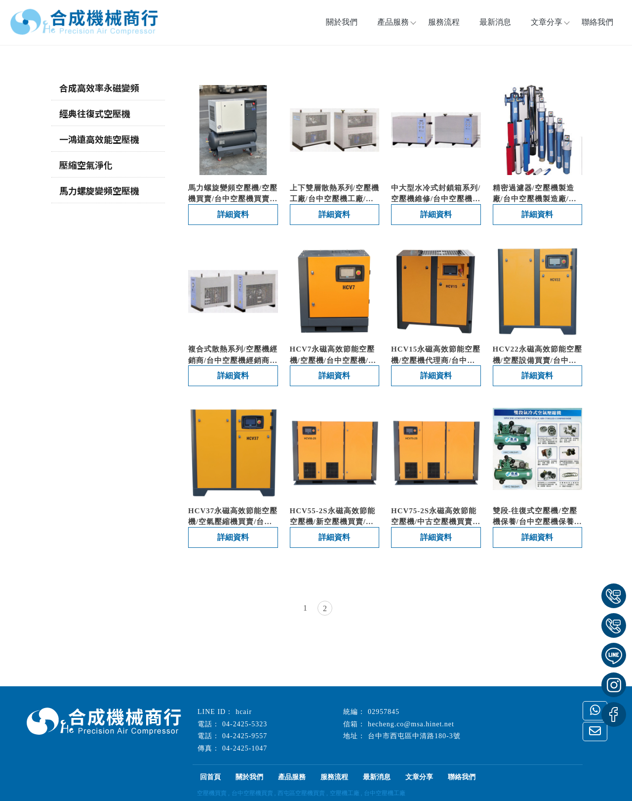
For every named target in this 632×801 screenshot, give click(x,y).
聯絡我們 (597, 22)
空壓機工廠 (344, 793)
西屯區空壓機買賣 (301, 793)
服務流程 (444, 22)
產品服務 (292, 777)
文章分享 (546, 22)
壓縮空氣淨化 (86, 164)
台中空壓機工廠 (384, 793)
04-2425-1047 (244, 748)
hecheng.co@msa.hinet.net (411, 724)
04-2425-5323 (244, 724)
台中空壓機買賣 (252, 793)
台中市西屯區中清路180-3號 (414, 736)
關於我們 (341, 22)
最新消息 (495, 22)
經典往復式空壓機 (94, 113)
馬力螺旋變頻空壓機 (99, 190)
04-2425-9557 (244, 736)
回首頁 (210, 777)
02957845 (383, 711)
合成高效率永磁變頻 (99, 87)
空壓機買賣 (212, 793)
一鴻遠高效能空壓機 (99, 139)
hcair (244, 711)
